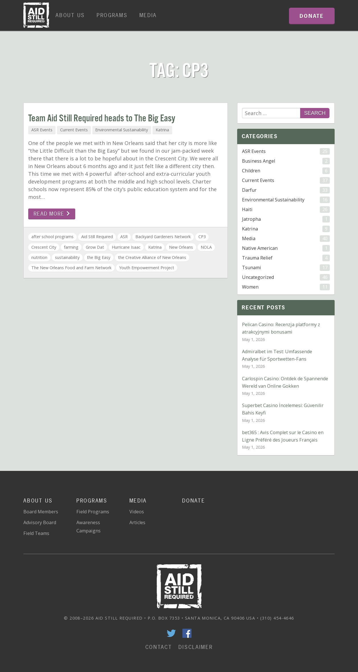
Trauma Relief (285, 258)
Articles (137, 522)
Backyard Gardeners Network (163, 236)
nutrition (39, 257)
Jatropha (285, 219)
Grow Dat (95, 247)
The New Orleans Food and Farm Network (71, 267)
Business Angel (285, 161)
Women (285, 287)
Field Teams (36, 533)
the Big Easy (98, 257)
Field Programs (92, 511)
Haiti (285, 209)
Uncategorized (285, 277)
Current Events (74, 129)
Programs (112, 15)
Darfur (285, 190)
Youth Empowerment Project (146, 267)
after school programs (52, 236)
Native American (285, 248)
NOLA (206, 247)
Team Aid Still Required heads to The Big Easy (101, 119)
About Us (70, 15)
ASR (124, 236)
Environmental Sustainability (121, 129)
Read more (52, 213)
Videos (136, 511)
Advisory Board (39, 522)
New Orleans (181, 247)
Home (36, 15)
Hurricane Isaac (126, 247)
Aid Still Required (97, 236)
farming (71, 247)
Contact (158, 647)
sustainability (67, 257)
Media (148, 15)
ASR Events (41, 129)
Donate (193, 500)
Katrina (162, 129)
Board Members (40, 511)
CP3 (202, 236)
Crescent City (43, 247)
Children (285, 171)
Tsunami (285, 267)
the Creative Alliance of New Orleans (152, 257)
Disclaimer (195, 647)
